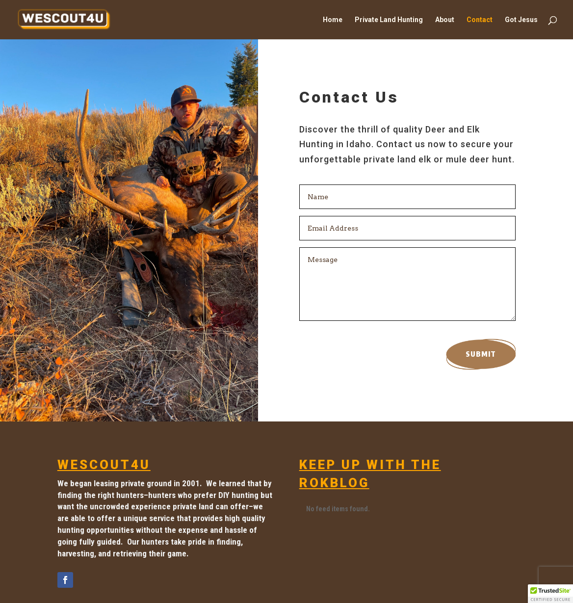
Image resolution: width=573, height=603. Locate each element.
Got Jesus (521, 20)
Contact (480, 20)
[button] (550, 593)
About (444, 20)
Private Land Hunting (389, 20)
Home (332, 20)
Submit (481, 354)
